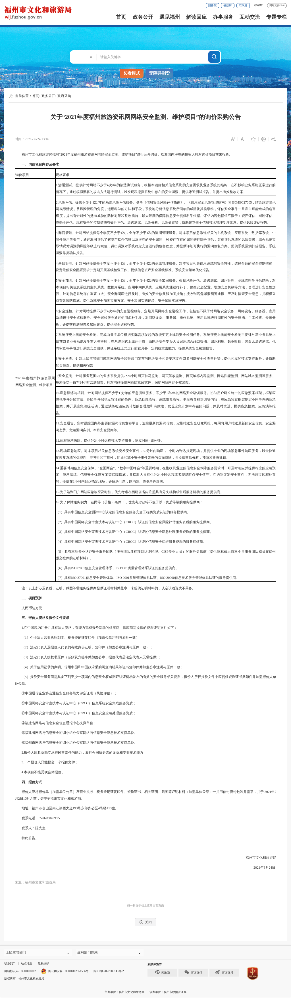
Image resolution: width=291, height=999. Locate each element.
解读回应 (196, 17)
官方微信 (193, 973)
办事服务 (223, 17)
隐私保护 (43, 965)
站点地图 (26, 965)
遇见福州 (169, 17)
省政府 (227, 5)
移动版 (258, 5)
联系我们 (10, 965)
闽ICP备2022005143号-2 (108, 972)
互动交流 (250, 17)
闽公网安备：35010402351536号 (68, 972)
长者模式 (131, 73)
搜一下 (214, 56)
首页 (121, 17)
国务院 (212, 5)
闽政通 (162, 973)
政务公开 (143, 17)
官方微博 (224, 973)
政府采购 (64, 96)
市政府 (243, 5)
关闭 (145, 922)
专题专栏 (276, 17)
